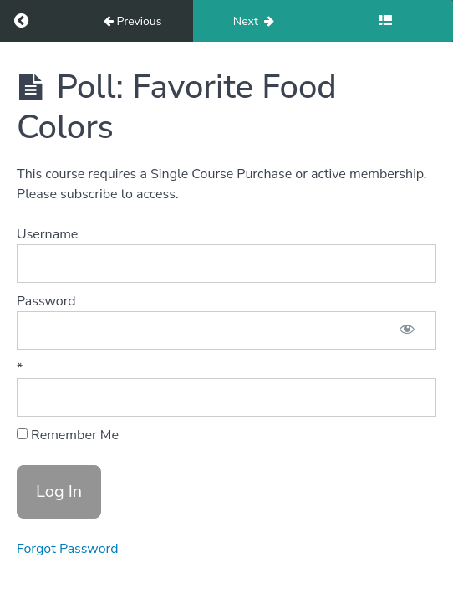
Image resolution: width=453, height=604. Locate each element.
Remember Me (68, 435)
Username (47, 234)
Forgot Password (68, 549)
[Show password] (407, 330)
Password (46, 301)
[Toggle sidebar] (385, 21)
